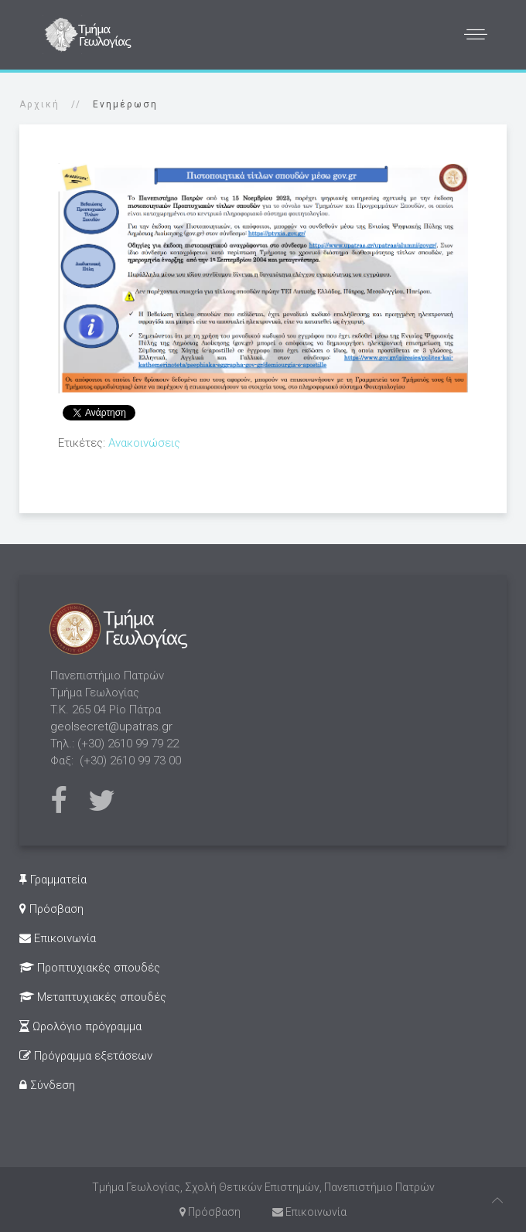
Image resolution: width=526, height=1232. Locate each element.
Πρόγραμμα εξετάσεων (85, 1056)
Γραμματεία (53, 880)
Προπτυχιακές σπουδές (89, 968)
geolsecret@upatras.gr (111, 726)
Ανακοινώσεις (144, 443)
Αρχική (39, 104)
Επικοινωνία (57, 938)
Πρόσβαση (51, 909)
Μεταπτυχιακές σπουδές (92, 997)
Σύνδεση (47, 1085)
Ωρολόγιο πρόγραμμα (80, 1026)
